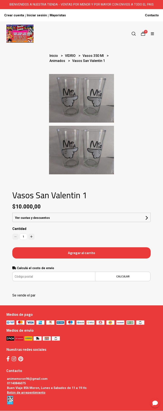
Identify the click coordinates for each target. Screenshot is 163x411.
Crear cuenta (14, 15)
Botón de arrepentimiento (26, 392)
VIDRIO (70, 56)
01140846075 (16, 383)
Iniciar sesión (37, 15)
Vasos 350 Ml (94, 56)
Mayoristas (58, 15)
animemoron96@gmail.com (27, 379)
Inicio (54, 56)
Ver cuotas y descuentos (32, 217)
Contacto (152, 15)
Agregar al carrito (81, 253)
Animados (57, 61)
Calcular (122, 276)
